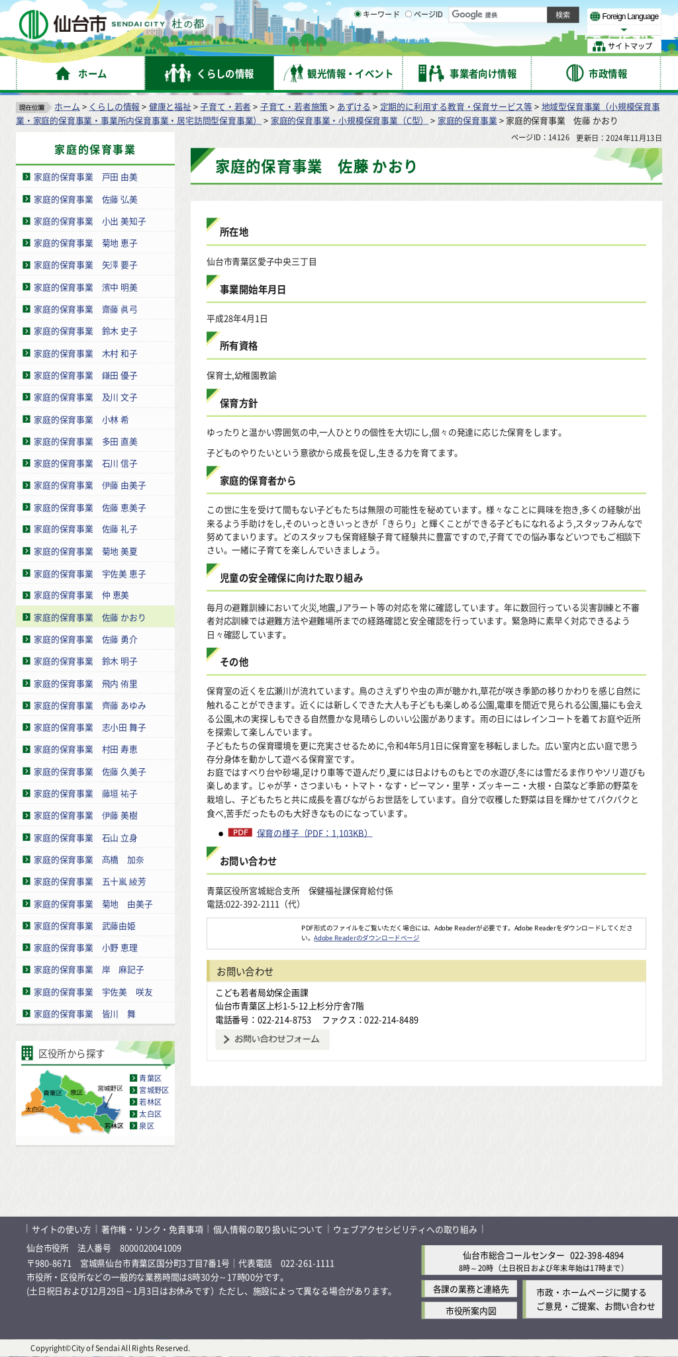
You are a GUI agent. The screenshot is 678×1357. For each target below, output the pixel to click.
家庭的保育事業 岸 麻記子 (89, 969)
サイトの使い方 (61, 1229)
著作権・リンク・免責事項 (152, 1229)
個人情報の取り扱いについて (268, 1229)
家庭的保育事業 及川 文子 (86, 396)
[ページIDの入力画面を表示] (408, 45)
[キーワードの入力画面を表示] (357, 45)
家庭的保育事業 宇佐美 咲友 (93, 991)
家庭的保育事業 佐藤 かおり (90, 617)
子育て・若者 (225, 106)
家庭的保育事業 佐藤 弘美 (86, 199)
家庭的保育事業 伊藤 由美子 (90, 484)
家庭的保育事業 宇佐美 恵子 (90, 573)
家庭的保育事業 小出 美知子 (90, 220)
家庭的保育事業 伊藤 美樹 (86, 815)
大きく (510, 29)
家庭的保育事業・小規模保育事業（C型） (349, 120)
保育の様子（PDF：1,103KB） (315, 833)
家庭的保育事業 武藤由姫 (85, 925)
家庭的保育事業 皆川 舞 (85, 1013)
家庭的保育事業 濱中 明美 (86, 287)
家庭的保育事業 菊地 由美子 (93, 903)
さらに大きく (552, 29)
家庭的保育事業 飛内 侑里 (86, 683)
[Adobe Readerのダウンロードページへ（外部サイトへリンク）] (254, 927)
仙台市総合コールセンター (514, 1254)
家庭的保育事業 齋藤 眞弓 (86, 308)
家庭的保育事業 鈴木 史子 (86, 331)
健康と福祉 (170, 106)
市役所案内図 (471, 1310)
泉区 (146, 1126)
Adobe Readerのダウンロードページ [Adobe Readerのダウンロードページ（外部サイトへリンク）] (366, 937)
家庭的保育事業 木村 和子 (86, 353)
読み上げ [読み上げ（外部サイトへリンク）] (435, 13)
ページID (424, 46)
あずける (354, 106)
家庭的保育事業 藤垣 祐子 (86, 793)
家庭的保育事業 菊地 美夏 (86, 551)
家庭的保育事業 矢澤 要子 (86, 265)
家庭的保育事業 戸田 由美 (86, 177)
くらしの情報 (114, 106)
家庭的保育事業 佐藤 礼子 (86, 529)
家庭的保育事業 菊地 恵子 (86, 242)
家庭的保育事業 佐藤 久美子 (90, 771)
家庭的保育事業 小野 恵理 (86, 947)
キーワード (377, 46)
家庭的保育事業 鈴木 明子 (86, 661)
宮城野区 (154, 1090)
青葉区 (150, 1078)
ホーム (66, 106)
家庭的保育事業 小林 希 (81, 419)
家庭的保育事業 (467, 120)
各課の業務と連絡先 (471, 1288)
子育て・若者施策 (294, 106)
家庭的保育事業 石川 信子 (86, 463)
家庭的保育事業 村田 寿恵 (86, 749)
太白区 (150, 1114)
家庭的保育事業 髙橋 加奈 (89, 859)
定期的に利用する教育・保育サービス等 (456, 106)
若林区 (150, 1102)
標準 (529, 14)
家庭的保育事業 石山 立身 (86, 837)
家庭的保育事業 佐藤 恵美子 (90, 507)
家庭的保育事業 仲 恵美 (81, 595)
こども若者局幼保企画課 (262, 992)
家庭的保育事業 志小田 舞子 (90, 727)
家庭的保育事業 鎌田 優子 (86, 375)
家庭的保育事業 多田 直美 (86, 441)
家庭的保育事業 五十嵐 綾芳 (90, 881)
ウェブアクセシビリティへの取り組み (405, 1229)
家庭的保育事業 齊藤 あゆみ (90, 705)
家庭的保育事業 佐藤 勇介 (86, 639)
